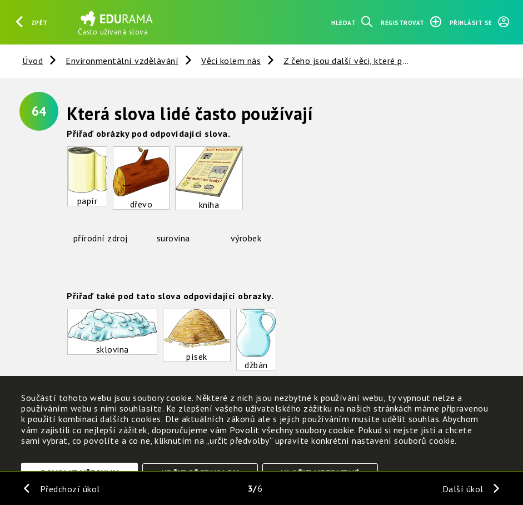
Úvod (32, 60)
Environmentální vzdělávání (122, 60)
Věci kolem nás (231, 60)
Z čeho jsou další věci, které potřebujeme (366, 60)
